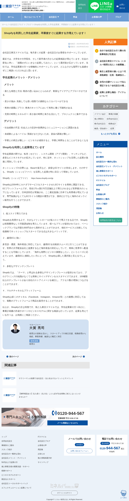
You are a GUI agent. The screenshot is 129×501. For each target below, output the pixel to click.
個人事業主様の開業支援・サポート (16, 466)
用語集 (99, 208)
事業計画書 (113, 114)
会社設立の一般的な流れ (106, 162)
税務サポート (7, 471)
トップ (4, 437)
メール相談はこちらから (67, 423)
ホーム (11, 17)
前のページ (12, 356)
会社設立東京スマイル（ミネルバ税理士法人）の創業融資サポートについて (113, 63)
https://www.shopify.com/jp (42, 178)
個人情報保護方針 (45, 458)
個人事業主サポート (104, 171)
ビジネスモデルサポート (106, 176)
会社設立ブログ (16, 24)
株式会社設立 (100, 124)
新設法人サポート (9, 479)
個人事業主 (99, 119)
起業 (112, 128)
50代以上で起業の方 (10, 462)
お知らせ (100, 213)
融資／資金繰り (101, 128)
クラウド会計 (100, 114)
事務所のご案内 (102, 199)
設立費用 (100, 157)
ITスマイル (100, 180)
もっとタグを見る (109, 134)
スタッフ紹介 (101, 204)
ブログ (118, 17)
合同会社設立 (112, 119)
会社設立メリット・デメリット (109, 166)
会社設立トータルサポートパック (15, 483)
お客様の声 (97, 17)
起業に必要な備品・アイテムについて (113, 94)
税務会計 (112, 124)
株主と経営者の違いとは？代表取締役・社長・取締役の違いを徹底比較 (113, 73)
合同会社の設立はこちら (110, 220)
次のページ (78, 356)
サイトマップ (43, 462)
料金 (75, 17)
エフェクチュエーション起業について (16, 488)
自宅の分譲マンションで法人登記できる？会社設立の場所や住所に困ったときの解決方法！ (113, 84)
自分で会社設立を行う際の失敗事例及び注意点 (113, 52)
